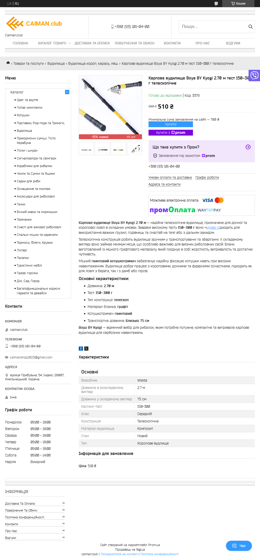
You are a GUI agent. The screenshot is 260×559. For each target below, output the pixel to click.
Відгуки (233, 43)
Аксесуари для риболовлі (36, 196)
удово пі (213, 227)
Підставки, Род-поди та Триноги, (40, 123)
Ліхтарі (22, 250)
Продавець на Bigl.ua (130, 549)
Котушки (23, 115)
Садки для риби (28, 181)
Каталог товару (52, 43)
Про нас (203, 43)
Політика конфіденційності (24, 517)
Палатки (23, 258)
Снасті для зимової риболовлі (39, 227)
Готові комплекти (29, 107)
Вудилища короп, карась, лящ (93, 63)
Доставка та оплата (92, 43)
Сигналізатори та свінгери (36, 158)
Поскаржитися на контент (119, 554)
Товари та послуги (28, 63)
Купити (170, 124)
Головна (20, 43)
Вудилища (56, 63)
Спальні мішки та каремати (37, 235)
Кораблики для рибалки (34, 166)
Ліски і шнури (27, 150)
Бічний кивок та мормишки (37, 212)
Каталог (17, 92)
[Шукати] (250, 26)
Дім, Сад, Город (28, 281)
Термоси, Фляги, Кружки (35, 242)
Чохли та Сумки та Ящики (36, 173)
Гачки (21, 204)
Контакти (172, 43)
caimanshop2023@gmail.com (31, 357)
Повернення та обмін (134, 43)
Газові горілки (27, 273)
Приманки (24, 219)
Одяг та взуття (27, 100)
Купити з (170, 132)
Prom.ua (154, 545)
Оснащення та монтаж (33, 189)
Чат (239, 546)
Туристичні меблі (29, 265)
